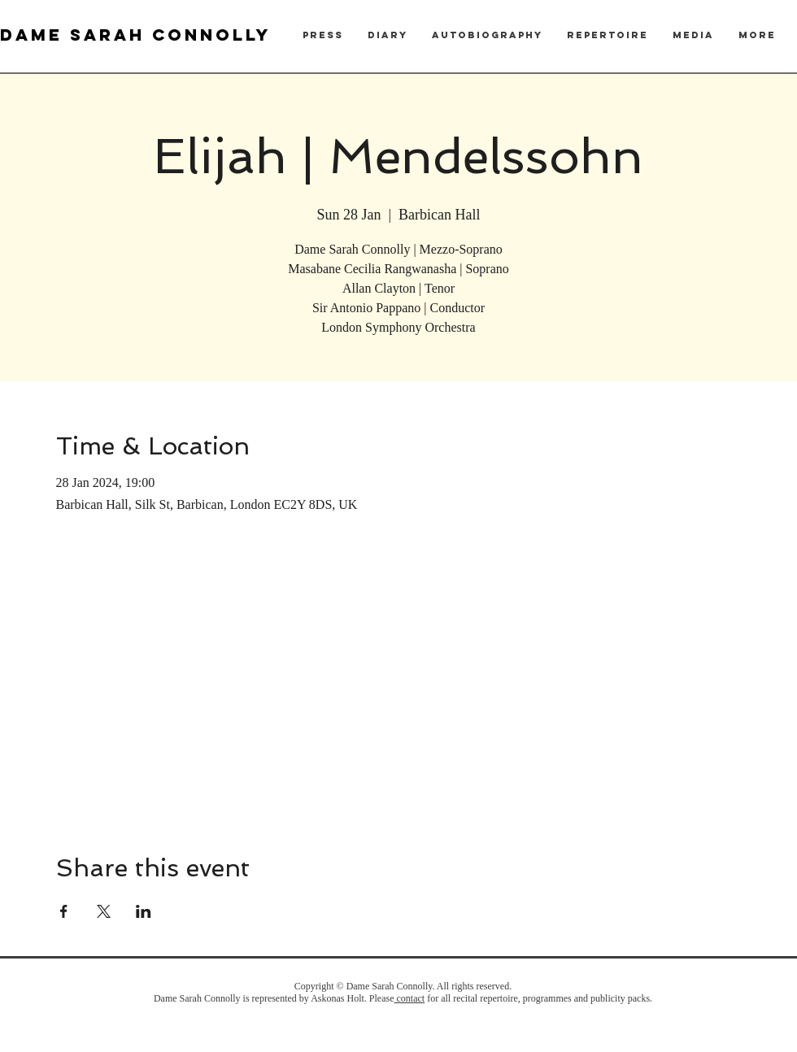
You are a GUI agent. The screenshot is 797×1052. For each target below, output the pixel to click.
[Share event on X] (103, 911)
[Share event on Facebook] (64, 911)
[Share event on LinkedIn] (143, 911)
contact (409, 998)
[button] (322, 35)
